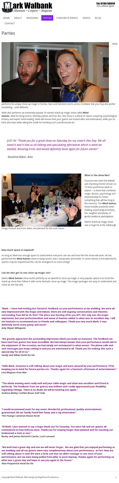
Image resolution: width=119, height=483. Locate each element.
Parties (47, 17)
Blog (98, 17)
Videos (86, 17)
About (18, 17)
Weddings (32, 17)
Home (6, 17)
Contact (10, 23)
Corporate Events (67, 17)
